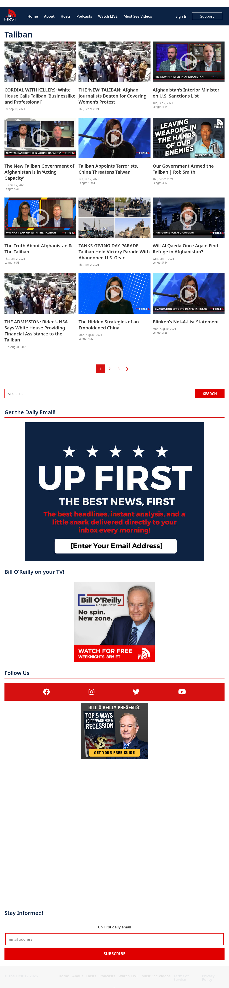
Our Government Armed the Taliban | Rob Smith (183, 169)
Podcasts (84, 16)
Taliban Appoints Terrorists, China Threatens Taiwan (108, 169)
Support (207, 16)
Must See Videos (138, 16)
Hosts (65, 16)
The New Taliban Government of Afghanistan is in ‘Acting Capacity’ (39, 172)
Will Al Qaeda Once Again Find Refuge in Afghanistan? (185, 249)
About (49, 16)
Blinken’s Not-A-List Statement (186, 322)
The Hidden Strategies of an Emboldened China (108, 325)
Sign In (181, 16)
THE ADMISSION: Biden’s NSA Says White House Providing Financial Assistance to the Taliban (36, 331)
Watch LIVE (108, 16)
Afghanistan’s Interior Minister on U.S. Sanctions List (186, 93)
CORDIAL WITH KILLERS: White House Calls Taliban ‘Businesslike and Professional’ (39, 96)
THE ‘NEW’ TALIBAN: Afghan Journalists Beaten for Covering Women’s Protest (112, 96)
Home (33, 16)
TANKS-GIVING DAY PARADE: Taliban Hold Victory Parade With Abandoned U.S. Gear (114, 252)
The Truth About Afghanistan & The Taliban (38, 249)
